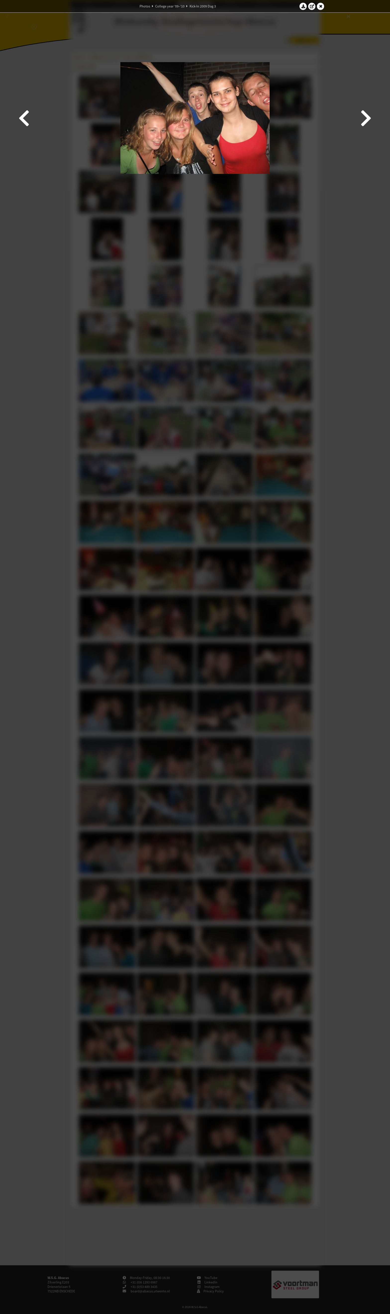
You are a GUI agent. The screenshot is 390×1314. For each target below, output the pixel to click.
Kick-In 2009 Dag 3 (203, 6)
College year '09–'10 (170, 6)
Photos (145, 6)
